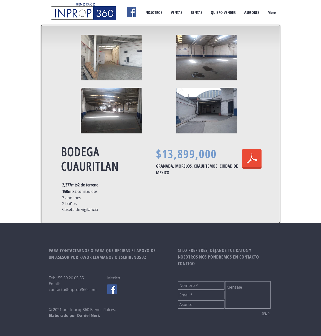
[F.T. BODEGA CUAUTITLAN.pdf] (252, 159)
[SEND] (265, 314)
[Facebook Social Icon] (112, 289)
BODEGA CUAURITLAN (90, 159)
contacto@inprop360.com (73, 289)
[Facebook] (131, 12)
